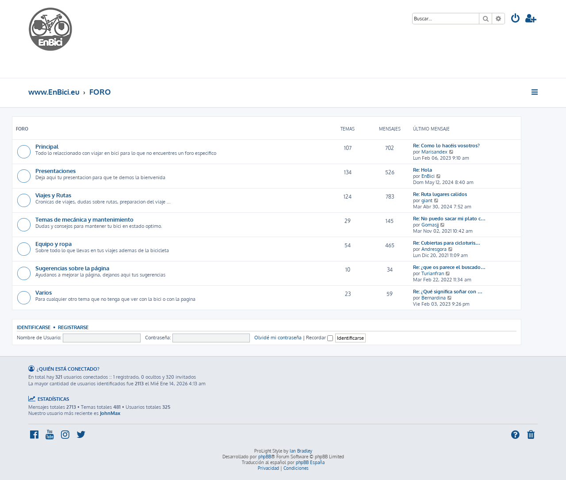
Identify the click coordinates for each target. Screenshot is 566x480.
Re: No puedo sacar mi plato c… (449, 218)
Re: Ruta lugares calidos (440, 194)
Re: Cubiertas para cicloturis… (446, 243)
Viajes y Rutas (53, 195)
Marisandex (434, 152)
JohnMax (110, 413)
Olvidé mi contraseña (278, 337)
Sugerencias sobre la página (72, 268)
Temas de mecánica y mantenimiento (84, 219)
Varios (43, 292)
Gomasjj (430, 225)
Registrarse (73, 327)
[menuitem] (515, 19)
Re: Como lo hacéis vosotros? (446, 145)
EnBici (428, 176)
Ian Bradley (301, 450)
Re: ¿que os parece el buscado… (449, 267)
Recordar (319, 337)
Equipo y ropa (53, 243)
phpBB (264, 456)
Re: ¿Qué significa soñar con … (447, 291)
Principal (46, 146)
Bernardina (433, 298)
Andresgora (434, 249)
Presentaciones (55, 170)
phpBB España (310, 462)
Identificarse (33, 327)
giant (426, 200)
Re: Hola (422, 170)
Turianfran (432, 273)
